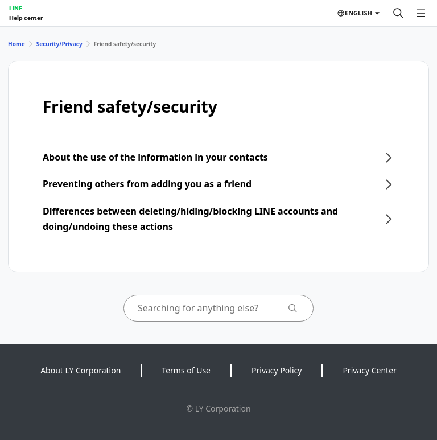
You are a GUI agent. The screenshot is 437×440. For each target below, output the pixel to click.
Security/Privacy (59, 44)
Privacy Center (369, 370)
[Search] (398, 13)
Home (16, 44)
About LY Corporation (80, 370)
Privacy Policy (277, 370)
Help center (26, 18)
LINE (15, 8)
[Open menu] (421, 13)
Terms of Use (186, 370)
